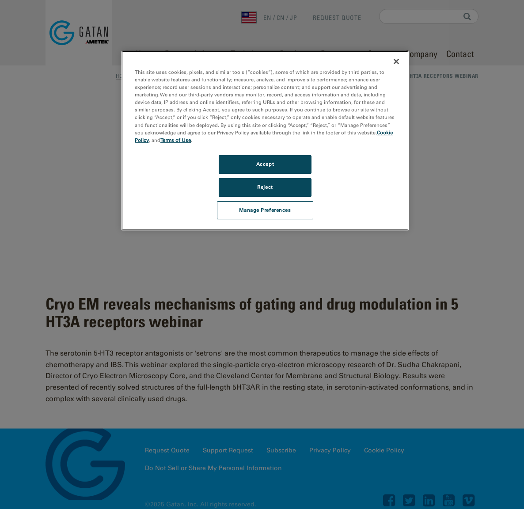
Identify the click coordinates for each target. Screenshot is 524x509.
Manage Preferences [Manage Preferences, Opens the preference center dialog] (265, 210)
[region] (265, 140)
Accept (265, 164)
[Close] (396, 61)
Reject (265, 187)
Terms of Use (175, 140)
